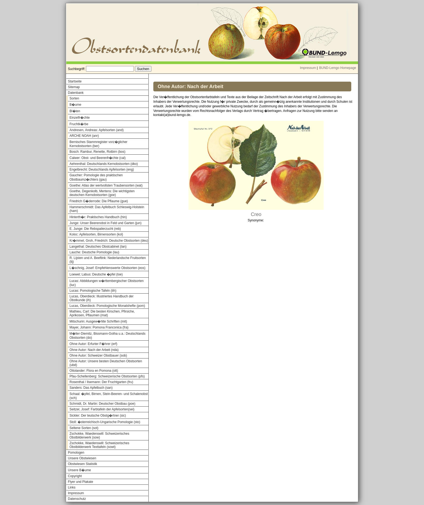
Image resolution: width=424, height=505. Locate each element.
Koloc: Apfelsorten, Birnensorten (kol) (96, 234)
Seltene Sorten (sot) (83, 428)
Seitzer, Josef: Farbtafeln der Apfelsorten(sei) (101, 409)
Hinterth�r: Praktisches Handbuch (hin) (98, 217)
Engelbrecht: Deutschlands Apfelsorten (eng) (101, 169)
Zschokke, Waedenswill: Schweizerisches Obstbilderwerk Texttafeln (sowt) (99, 445)
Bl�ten (74, 111)
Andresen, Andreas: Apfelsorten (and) (96, 130)
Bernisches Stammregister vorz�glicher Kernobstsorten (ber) (98, 144)
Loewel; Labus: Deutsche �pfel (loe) (96, 274)
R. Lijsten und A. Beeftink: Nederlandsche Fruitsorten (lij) (107, 260)
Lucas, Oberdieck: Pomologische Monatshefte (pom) (107, 306)
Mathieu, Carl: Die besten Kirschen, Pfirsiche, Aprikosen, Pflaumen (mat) (102, 313)
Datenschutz (77, 499)
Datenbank (76, 93)
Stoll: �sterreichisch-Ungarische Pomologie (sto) (104, 422)
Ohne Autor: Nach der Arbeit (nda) (93, 350)
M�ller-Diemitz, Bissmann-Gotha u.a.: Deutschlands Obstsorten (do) (107, 336)
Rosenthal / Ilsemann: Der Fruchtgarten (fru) (101, 382)
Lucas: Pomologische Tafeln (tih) (92, 291)
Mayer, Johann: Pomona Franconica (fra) (98, 327)
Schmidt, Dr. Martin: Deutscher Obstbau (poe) (102, 404)
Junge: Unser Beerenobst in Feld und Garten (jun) (105, 223)
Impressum (308, 68)
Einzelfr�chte (79, 117)
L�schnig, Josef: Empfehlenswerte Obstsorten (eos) (107, 268)
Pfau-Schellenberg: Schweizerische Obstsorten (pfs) (107, 376)
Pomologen (76, 452)
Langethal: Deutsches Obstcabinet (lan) (98, 246)
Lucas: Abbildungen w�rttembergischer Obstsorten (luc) (106, 283)
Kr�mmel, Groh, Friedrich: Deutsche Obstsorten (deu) (108, 240)
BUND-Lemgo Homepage (337, 68)
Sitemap (74, 87)
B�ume (75, 105)
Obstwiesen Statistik (82, 464)
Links (71, 487)
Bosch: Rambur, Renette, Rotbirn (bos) (97, 152)
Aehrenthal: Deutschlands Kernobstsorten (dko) (103, 164)
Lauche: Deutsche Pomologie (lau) (94, 252)
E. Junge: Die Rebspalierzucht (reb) (95, 229)
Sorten (74, 98)
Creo (256, 214)
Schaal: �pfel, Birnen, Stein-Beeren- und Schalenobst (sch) (108, 396)
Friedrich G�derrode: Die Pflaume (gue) (98, 201)
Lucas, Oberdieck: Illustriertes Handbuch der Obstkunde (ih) (101, 298)
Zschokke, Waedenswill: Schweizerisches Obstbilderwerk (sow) (99, 435)
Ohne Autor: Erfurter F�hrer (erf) (93, 344)
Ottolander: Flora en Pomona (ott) (93, 371)
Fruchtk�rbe (78, 124)
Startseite (75, 81)
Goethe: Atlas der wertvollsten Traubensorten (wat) (106, 185)
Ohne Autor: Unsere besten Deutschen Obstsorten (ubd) (105, 363)
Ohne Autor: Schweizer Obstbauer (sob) (98, 355)
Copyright (75, 476)
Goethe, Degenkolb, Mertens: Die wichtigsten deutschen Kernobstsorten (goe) (102, 193)
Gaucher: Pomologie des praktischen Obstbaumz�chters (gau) (96, 177)
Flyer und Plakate (80, 482)
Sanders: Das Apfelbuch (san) (90, 388)
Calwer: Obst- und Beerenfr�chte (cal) (97, 158)
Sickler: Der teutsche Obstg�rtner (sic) (97, 415)
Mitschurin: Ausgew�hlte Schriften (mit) (98, 321)
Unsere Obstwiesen (82, 458)
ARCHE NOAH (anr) (84, 136)
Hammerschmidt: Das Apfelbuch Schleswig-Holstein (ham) (106, 209)
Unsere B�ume (79, 470)
